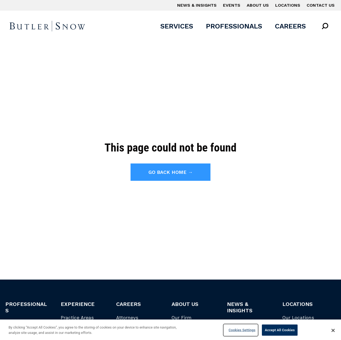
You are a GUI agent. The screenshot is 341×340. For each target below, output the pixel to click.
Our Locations (298, 317)
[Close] (333, 331)
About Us (258, 5)
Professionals (234, 26)
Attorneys (127, 317)
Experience (78, 304)
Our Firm (182, 317)
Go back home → (170, 172)
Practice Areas (77, 317)
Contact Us (321, 5)
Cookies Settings (242, 331)
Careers (290, 26)
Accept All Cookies (280, 331)
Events (231, 5)
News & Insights (197, 5)
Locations (287, 5)
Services (176, 26)
